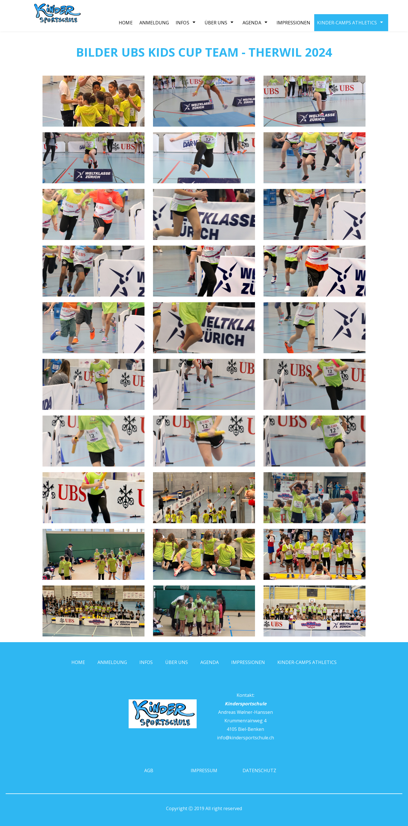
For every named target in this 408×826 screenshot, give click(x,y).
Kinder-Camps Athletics (347, 23)
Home (125, 23)
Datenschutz (259, 770)
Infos (182, 23)
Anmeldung (154, 23)
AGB (148, 770)
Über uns (216, 23)
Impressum (204, 770)
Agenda (252, 23)
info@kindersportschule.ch (245, 738)
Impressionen (294, 23)
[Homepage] (45, 23)
